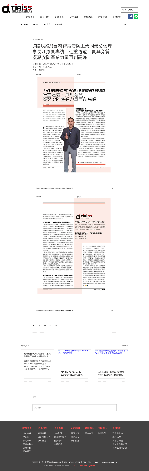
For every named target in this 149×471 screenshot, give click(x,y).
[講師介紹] (76, 440)
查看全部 (125, 345)
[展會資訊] (89, 428)
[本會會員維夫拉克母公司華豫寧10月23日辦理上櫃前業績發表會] (111, 359)
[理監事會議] (121, 433)
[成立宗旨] (27, 433)
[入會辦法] (62, 433)
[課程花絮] (76, 437)
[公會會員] (59, 428)
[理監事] (26, 437)
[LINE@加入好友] (136, 16)
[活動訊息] (44, 440)
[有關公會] (27, 428)
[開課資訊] (76, 433)
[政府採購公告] (45, 437)
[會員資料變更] (61, 437)
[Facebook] (130, 16)
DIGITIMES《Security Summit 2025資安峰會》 (72, 373)
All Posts (25, 24)
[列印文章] (56, 325)
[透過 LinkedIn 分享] (45, 325)
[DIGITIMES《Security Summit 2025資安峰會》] (74, 359)
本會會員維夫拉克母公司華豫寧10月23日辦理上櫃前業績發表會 (111, 373)
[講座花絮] (119, 437)
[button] (31, 17)
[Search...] (129, 10)
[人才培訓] (75, 428)
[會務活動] (117, 428)
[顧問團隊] (27, 440)
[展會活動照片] (121, 440)
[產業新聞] (44, 433)
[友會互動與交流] (121, 448)
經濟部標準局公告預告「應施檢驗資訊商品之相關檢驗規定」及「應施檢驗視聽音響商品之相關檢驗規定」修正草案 (37, 355)
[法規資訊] (102, 428)
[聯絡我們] (27, 451)
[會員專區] (62, 440)
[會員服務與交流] (122, 444)
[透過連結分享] (50, 325)
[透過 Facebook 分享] (34, 325)
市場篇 (36, 24)
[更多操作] (115, 39)
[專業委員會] (28, 444)
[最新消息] (43, 428)
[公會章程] (27, 448)
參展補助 (58, 24)
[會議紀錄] (62, 444)
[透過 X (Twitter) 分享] (39, 325)
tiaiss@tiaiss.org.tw (110, 462)
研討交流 (46, 24)
